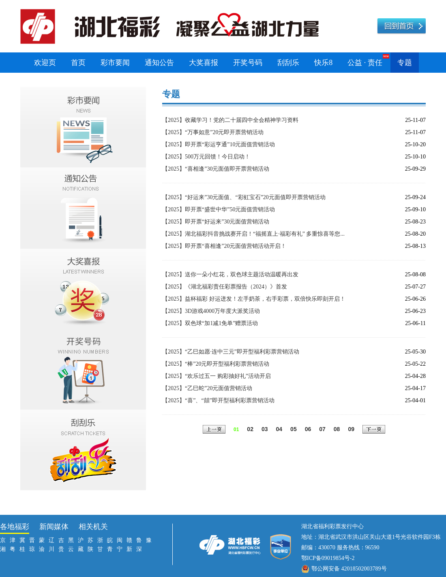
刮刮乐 (288, 63)
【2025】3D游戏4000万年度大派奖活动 (211, 311)
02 (250, 429)
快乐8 (323, 63)
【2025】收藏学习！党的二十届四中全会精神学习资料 (230, 120)
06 (308, 429)
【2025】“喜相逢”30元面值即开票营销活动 (215, 169)
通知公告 (159, 63)
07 (322, 429)
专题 (404, 63)
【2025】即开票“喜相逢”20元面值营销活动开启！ (224, 246)
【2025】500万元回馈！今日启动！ (206, 157)
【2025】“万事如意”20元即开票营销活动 (213, 132)
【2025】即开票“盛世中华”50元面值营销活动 (218, 209)
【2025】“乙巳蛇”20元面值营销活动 (207, 388)
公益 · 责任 (364, 63)
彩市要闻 (115, 63)
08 (337, 429)
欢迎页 (45, 63)
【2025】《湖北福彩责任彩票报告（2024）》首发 (224, 287)
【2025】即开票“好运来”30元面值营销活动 (215, 222)
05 (293, 429)
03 (265, 429)
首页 (78, 63)
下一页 (373, 430)
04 (279, 429)
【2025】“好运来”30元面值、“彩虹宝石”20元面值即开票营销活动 (244, 197)
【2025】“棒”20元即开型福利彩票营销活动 (215, 364)
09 (351, 429)
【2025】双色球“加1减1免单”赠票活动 (210, 323)
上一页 (214, 430)
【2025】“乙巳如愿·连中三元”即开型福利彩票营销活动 (230, 352)
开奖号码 (247, 63)
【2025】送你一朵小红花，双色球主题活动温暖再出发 (230, 274)
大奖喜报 (203, 63)
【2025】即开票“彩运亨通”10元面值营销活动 (218, 144)
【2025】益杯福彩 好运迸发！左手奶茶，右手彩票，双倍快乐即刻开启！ (253, 299)
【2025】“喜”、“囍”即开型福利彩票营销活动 (218, 400)
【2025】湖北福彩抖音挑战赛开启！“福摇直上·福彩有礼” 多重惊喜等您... (253, 234)
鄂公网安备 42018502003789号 (349, 569)
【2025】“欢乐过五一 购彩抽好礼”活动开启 (216, 376)
